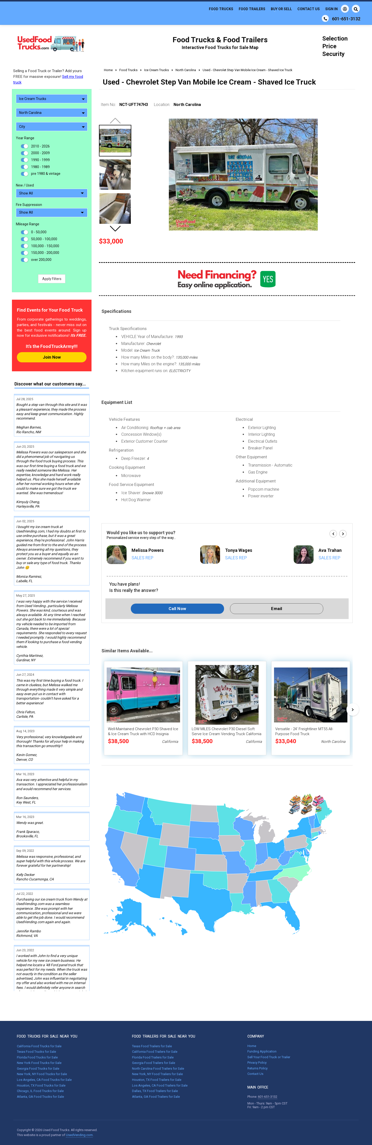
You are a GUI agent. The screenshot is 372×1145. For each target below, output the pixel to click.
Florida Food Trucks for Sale (37, 1057)
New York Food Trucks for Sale (39, 1063)
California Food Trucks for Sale (39, 1046)
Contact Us (308, 9)
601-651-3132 (267, 1096)
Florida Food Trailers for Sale (153, 1057)
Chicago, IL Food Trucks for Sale (40, 1091)
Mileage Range (27, 224)
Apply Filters (51, 279)
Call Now (177, 608)
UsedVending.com (79, 1135)
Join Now (52, 357)
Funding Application (262, 1051)
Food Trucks (221, 9)
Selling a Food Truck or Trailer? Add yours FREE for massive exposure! (48, 77)
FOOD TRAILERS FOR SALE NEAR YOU (163, 1036)
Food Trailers (252, 9)
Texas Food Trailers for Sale (152, 1046)
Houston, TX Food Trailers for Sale (156, 1080)
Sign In (337, 9)
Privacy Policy (257, 1062)
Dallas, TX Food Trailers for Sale (155, 1091)
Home (251, 1046)
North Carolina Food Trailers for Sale (158, 1068)
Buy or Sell (281, 9)
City (52, 127)
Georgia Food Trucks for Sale (38, 1068)
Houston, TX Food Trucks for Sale (41, 1085)
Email (276, 608)
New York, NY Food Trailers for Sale (157, 1074)
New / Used (25, 185)
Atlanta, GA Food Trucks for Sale (40, 1096)
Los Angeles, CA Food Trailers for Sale (159, 1085)
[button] (115, 228)
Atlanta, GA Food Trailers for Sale (156, 1096)
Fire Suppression (29, 205)
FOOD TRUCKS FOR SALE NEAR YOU (47, 1036)
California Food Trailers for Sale (154, 1051)
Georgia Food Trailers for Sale (153, 1063)
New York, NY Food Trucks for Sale (42, 1074)
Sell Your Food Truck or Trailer (268, 1057)
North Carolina (52, 113)
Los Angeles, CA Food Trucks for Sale (44, 1080)
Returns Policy (257, 1068)
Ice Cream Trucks (52, 99)
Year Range (25, 138)
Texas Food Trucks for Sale (36, 1051)
